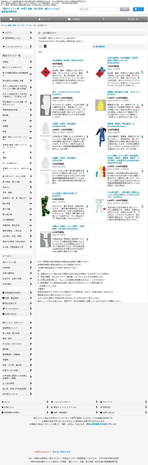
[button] (103, 19)
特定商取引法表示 (99, 424)
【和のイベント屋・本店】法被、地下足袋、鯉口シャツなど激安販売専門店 (31, 10)
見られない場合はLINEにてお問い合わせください (92, 440)
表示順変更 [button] (99, 47)
